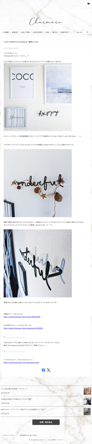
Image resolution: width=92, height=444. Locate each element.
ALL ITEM (25, 32)
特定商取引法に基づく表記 (28, 435)
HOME (6, 32)
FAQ (47, 32)
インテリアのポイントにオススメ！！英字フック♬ (21, 42)
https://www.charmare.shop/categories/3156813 (23, 328)
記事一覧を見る (46, 422)
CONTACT (64, 32)
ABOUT (15, 32)
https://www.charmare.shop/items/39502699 (22, 317)
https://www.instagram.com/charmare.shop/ (21, 362)
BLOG (54, 32)
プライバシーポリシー (9, 435)
